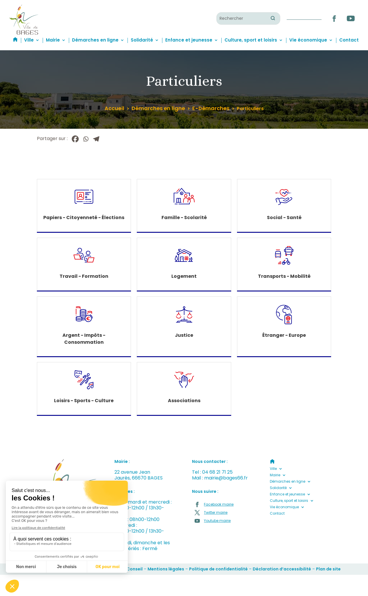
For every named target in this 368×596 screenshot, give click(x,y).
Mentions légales (166, 569)
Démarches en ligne (95, 40)
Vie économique (308, 40)
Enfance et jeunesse (188, 40)
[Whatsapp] (85, 139)
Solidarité (142, 40)
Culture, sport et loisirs (251, 40)
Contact (349, 40)
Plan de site (328, 569)
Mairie (53, 40)
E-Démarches (210, 108)
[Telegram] (96, 139)
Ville (29, 40)
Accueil (114, 108)
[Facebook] (75, 139)
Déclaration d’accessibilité (282, 569)
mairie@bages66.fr (226, 478)
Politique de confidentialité (218, 569)
